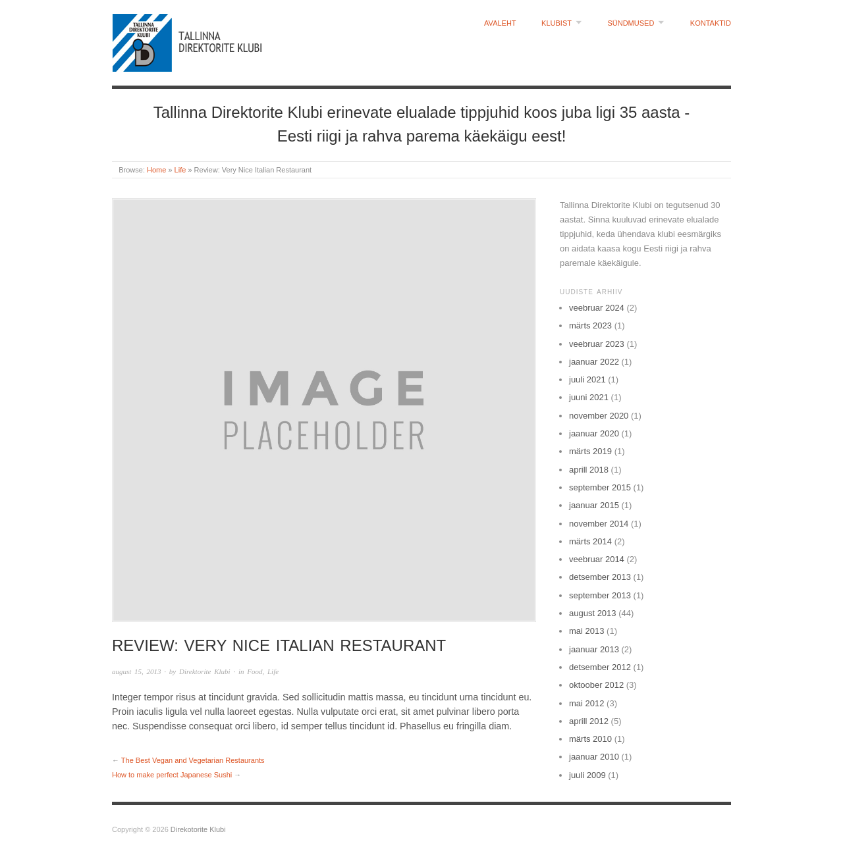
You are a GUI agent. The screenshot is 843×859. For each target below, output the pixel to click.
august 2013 (592, 613)
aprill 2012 (589, 721)
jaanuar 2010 (594, 757)
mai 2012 (586, 703)
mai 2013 (586, 631)
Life (180, 170)
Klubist (556, 23)
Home (156, 170)
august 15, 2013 (136, 671)
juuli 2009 (587, 775)
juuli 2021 (587, 379)
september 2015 (600, 487)
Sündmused (630, 23)
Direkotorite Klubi (198, 829)
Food (254, 671)
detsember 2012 (600, 667)
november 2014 (598, 524)
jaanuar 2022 (594, 362)
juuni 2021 (589, 397)
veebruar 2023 (596, 344)
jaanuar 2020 (594, 433)
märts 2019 (590, 451)
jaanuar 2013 (594, 649)
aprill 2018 (589, 470)
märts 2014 (590, 541)
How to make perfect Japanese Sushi (172, 775)
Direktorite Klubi (205, 671)
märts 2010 (590, 739)
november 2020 (598, 416)
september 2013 (600, 595)
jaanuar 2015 (594, 505)
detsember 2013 (600, 577)
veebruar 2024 (596, 308)
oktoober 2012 (596, 685)
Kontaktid (710, 23)
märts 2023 (590, 325)
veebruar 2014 (596, 559)
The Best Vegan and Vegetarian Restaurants (193, 760)
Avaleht (500, 23)
